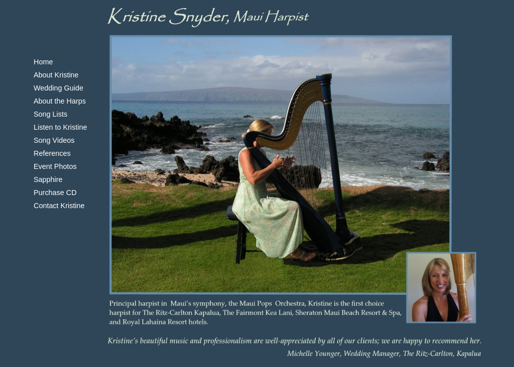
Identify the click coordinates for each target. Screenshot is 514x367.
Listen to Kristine (60, 127)
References (52, 153)
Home (43, 62)
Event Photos (55, 166)
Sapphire (48, 179)
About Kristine (56, 75)
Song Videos (54, 140)
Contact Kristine (59, 206)
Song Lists (50, 114)
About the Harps (60, 101)
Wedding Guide (58, 88)
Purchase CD (55, 193)
